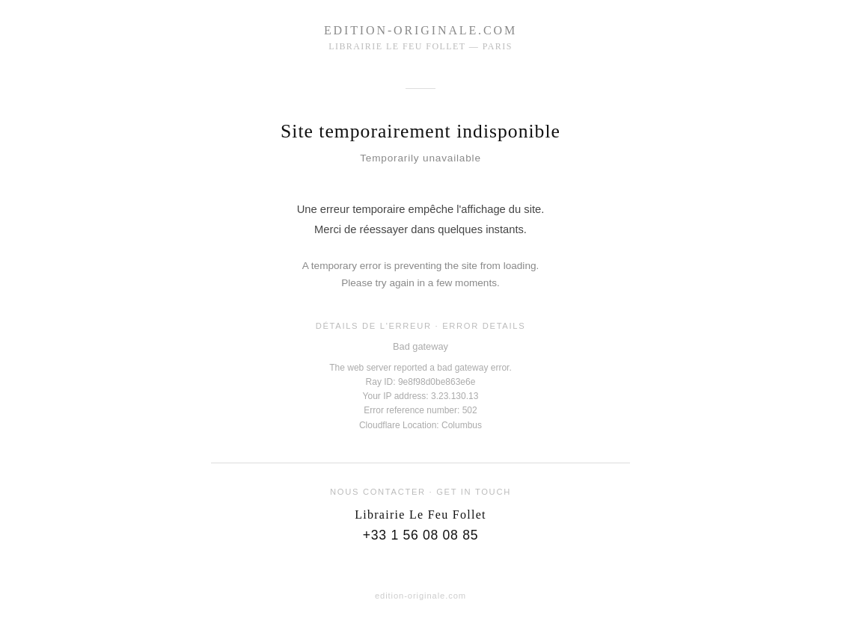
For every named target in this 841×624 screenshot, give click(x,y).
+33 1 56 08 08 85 (420, 535)
